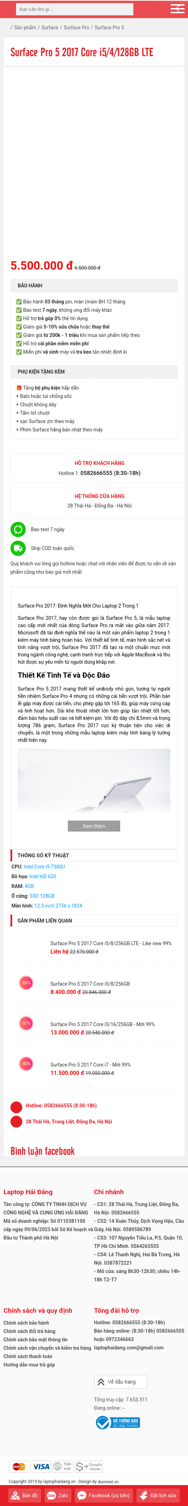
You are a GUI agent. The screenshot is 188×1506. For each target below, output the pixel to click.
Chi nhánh (109, 1192)
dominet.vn (108, 1481)
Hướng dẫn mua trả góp (29, 1365)
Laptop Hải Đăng (28, 1192)
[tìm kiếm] (126, 9)
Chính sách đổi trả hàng (29, 1331)
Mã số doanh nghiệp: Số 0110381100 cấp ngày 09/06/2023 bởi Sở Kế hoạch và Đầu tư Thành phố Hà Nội (48, 1229)
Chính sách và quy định (37, 1311)
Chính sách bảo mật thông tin (35, 1339)
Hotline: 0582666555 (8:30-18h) (129, 1322)
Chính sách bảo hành (26, 1323)
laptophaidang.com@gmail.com (129, 1347)
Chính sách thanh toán (27, 1356)
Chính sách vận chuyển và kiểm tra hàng (47, 1348)
